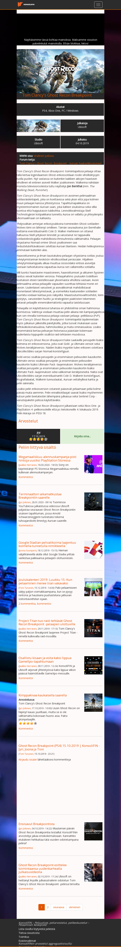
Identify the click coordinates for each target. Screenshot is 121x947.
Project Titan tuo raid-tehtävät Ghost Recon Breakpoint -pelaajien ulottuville (47, 622)
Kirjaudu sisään (28, 759)
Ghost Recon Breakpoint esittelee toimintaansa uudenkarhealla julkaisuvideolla (43, 868)
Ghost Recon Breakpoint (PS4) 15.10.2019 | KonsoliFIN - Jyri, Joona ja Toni (59, 747)
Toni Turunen (26, 587)
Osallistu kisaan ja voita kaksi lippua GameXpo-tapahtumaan (45, 659)
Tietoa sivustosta (29, 933)
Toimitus (24, 937)
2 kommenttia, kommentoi (35, 603)
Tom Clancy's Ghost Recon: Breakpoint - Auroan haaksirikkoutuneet (60, 163)
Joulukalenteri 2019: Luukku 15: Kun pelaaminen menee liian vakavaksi (45, 581)
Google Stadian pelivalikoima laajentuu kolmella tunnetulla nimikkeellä (47, 544)
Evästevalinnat (27, 940)
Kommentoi (26, 477)
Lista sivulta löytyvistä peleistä (37, 929)
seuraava (58, 907)
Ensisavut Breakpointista (37, 824)
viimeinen (74, 907)
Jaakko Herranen (28, 464)
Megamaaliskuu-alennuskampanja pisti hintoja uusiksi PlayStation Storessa (47, 458)
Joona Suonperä (28, 550)
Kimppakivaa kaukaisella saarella (43, 695)
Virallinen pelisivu (44, 156)
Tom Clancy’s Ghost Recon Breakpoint (57, 95)
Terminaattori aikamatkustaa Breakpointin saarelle (40, 496)
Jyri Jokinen (25, 502)
